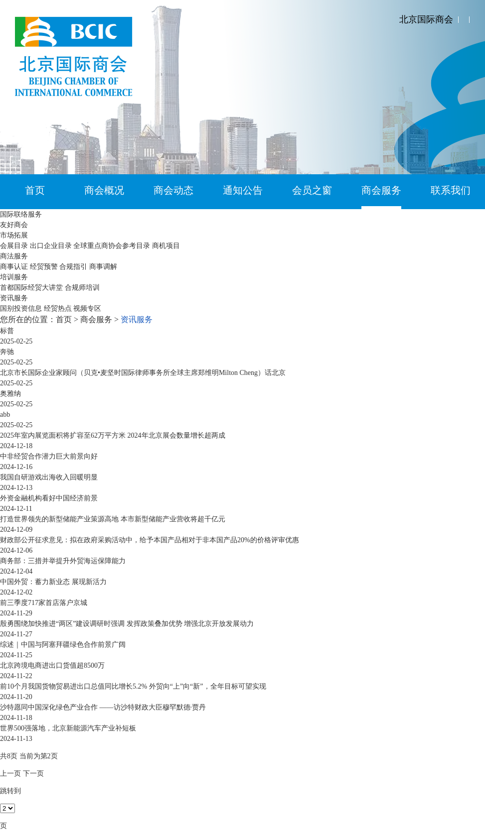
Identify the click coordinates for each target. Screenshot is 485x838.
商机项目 (166, 245)
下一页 (33, 773)
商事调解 (103, 266)
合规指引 (73, 266)
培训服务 (14, 277)
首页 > (68, 319)
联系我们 (451, 190)
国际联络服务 (21, 214)
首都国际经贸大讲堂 (31, 287)
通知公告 (243, 190)
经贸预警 (44, 266)
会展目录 (14, 245)
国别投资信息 (21, 308)
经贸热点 (58, 308)
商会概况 (104, 190)
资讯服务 (14, 298)
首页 (35, 190)
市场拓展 (14, 235)
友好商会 (14, 225)
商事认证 (14, 266)
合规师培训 (82, 287)
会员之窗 (312, 190)
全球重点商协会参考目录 (111, 245)
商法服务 (14, 256)
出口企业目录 (51, 245)
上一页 (10, 773)
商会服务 (381, 190)
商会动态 (173, 190)
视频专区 (87, 308)
